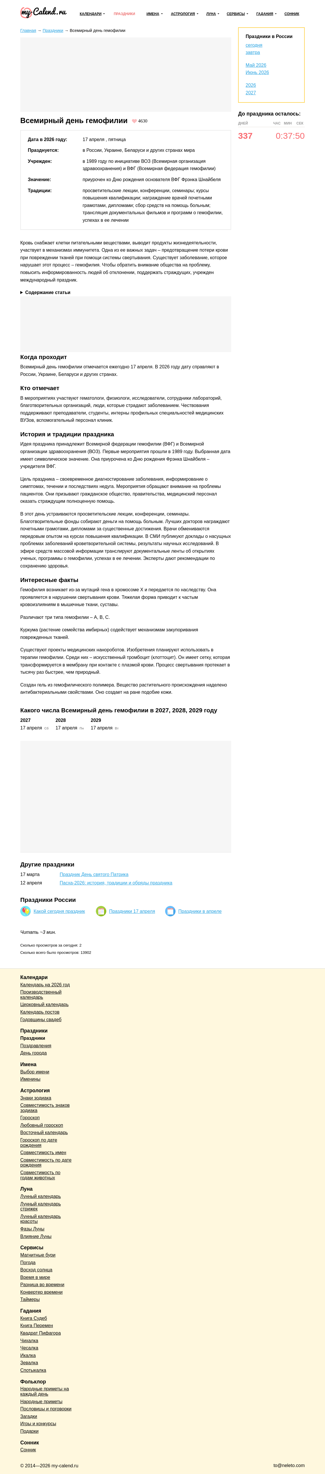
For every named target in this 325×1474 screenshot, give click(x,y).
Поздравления (35, 1045)
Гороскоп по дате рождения (38, 1143)
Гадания (264, 14)
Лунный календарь (40, 1196)
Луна (211, 14)
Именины (30, 1079)
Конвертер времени (41, 1292)
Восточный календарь (44, 1132)
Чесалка (29, 1347)
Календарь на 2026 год (45, 984)
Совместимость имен (43, 1152)
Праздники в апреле (200, 911)
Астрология (183, 14)
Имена (153, 14)
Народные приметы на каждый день (44, 1391)
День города (33, 1052)
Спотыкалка (33, 1370)
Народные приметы (41, 1401)
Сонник (291, 14)
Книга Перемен (36, 1325)
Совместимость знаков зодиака (45, 1108)
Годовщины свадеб (40, 1019)
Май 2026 (256, 65)
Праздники (124, 14)
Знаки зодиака (35, 1097)
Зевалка (29, 1362)
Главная (28, 30)
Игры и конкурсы (38, 1423)
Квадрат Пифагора (40, 1333)
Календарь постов (39, 1012)
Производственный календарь (40, 995)
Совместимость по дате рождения (46, 1163)
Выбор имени (34, 1071)
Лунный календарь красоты (40, 1219)
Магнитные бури (38, 1255)
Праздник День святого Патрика (94, 874)
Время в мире (35, 1277)
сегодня (254, 45)
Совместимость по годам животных (40, 1175)
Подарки (29, 1431)
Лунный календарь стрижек (40, 1206)
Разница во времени (42, 1284)
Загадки (28, 1416)
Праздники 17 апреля (132, 911)
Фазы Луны (32, 1228)
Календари (90, 14)
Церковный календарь (44, 1004)
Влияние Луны (36, 1236)
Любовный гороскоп (41, 1125)
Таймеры (30, 1299)
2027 (251, 92)
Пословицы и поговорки (46, 1408)
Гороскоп (30, 1117)
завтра (253, 52)
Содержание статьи (47, 292)
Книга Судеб (33, 1318)
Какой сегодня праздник (59, 911)
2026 (251, 85)
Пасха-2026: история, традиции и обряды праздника (116, 882)
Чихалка (29, 1340)
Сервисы (236, 14)
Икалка (28, 1355)
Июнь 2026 (257, 72)
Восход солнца (36, 1269)
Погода (28, 1262)
